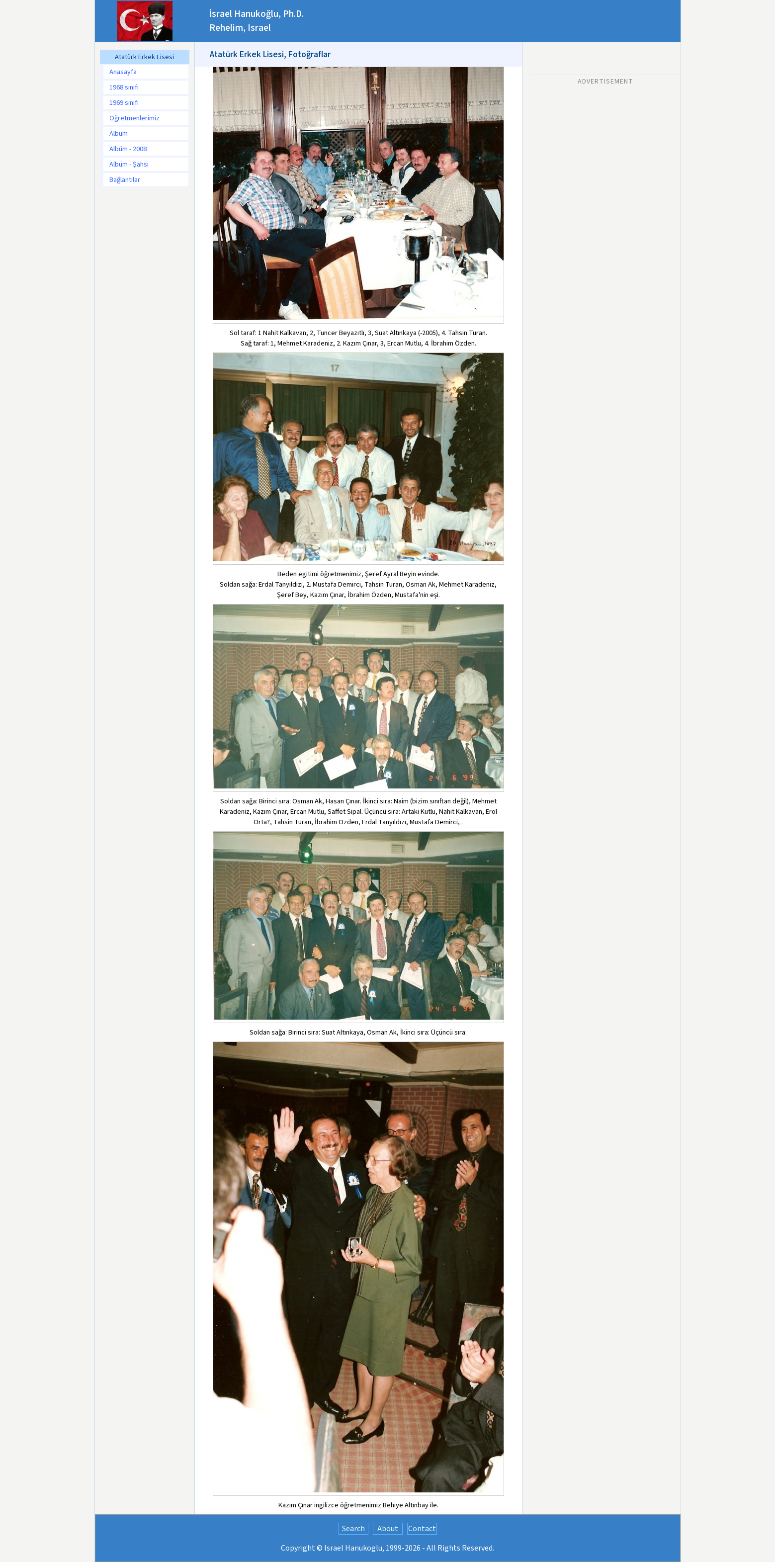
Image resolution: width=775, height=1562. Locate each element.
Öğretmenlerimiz (134, 118)
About (387, 1528)
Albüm (118, 133)
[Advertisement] (605, 152)
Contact (422, 1528)
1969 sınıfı (124, 102)
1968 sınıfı (124, 87)
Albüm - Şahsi (129, 164)
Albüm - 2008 (128, 149)
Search (353, 1528)
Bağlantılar (124, 179)
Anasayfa (123, 72)
